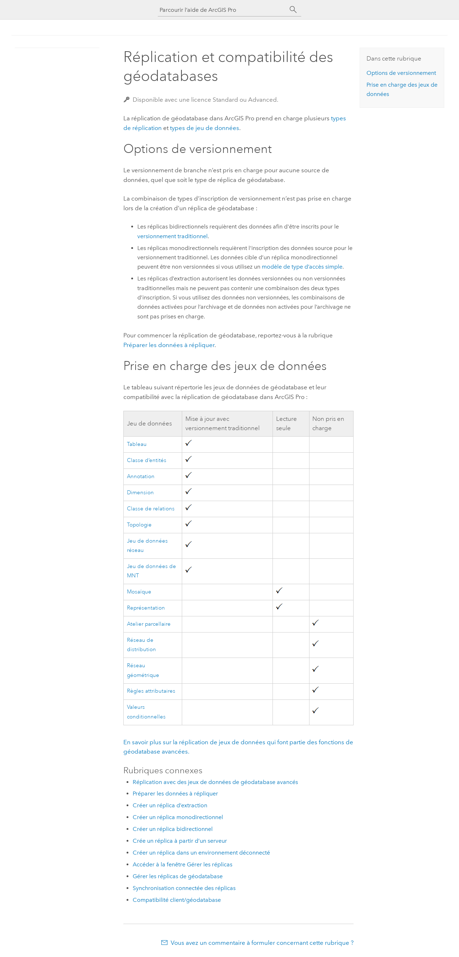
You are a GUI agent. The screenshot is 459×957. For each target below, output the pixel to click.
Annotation (141, 476)
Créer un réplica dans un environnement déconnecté (201, 852)
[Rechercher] (293, 9)
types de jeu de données (204, 127)
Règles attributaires (151, 691)
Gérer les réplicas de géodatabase (178, 876)
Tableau (137, 444)
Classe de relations (151, 508)
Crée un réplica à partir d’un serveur (180, 840)
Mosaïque (139, 591)
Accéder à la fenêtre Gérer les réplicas (182, 864)
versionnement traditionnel (172, 236)
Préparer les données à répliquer (168, 344)
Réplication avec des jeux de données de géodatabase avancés (215, 782)
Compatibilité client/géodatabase (177, 899)
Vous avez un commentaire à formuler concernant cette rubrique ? (262, 942)
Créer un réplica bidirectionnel (173, 829)
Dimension (140, 492)
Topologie (139, 524)
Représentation (146, 608)
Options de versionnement (401, 72)
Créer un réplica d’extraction (170, 805)
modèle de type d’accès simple (302, 266)
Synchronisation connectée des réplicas (184, 888)
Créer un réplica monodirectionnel (178, 817)
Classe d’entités (146, 460)
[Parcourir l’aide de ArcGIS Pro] (222, 10)
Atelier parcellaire (149, 624)
